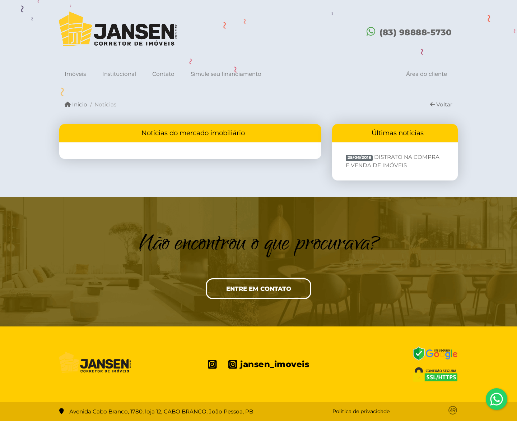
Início (76, 104)
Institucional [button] (119, 73)
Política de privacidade (361, 411)
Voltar (441, 104)
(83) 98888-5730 (415, 32)
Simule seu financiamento (226, 73)
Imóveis (75, 73)
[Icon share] (212, 364)
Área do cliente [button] (426, 73)
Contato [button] (163, 73)
